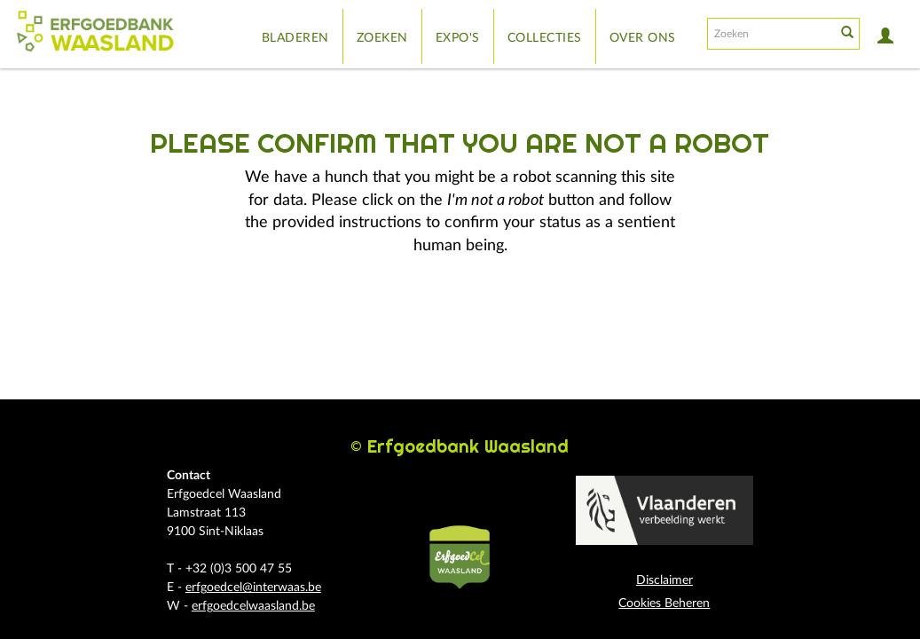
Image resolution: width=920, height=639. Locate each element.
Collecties (544, 38)
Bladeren (295, 38)
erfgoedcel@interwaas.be (253, 587)
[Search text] (770, 34)
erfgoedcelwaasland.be (253, 606)
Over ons (642, 38)
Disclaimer (664, 580)
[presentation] (484, 314)
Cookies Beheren (664, 603)
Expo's (458, 38)
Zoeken (382, 38)
